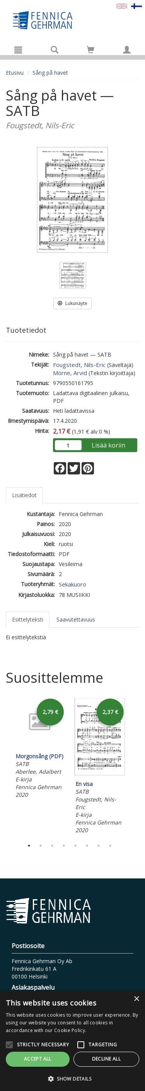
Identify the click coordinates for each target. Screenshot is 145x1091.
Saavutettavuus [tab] (75, 619)
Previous (4, 766)
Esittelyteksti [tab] (27, 619)
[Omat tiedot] (127, 50)
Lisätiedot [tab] (24, 495)
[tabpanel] (40, 748)
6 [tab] (87, 846)
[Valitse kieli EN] (121, 5)
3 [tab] (52, 846)
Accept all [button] (37, 1059)
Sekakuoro (72, 584)
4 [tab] (64, 846)
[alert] (72, 1041)
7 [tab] (98, 846)
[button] (72, 1078)
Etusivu (15, 72)
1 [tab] (29, 846)
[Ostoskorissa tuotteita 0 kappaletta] (90, 51)
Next (135, 766)
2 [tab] (40, 846)
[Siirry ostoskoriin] (90, 50)
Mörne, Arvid (70, 373)
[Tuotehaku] (54, 50)
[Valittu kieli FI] (136, 5)
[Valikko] (18, 50)
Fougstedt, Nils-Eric (79, 365)
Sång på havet (50, 72)
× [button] (136, 999)
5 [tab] (75, 846)
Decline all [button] (106, 1059)
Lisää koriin (108, 445)
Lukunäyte (72, 303)
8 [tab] (110, 846)
